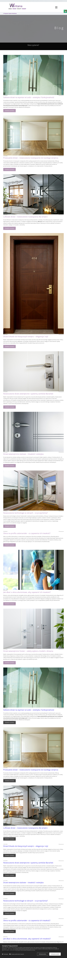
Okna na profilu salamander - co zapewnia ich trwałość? (26, 533)
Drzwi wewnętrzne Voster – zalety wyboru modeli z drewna (28, 651)
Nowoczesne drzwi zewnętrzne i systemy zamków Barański (28, 394)
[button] (60, 7)
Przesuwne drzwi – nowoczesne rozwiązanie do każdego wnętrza (30, 158)
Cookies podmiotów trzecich (17, 954)
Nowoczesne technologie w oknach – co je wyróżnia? (25, 513)
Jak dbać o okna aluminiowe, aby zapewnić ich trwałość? (27, 592)
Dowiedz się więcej (9, 110)
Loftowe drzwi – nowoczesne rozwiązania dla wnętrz (25, 217)
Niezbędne (5, 954)
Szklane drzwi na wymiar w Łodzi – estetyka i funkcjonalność (28, 97)
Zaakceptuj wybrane (42, 954)
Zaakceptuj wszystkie (55, 954)
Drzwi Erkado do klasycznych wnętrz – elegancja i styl (25, 336)
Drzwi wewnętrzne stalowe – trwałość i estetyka (23, 454)
